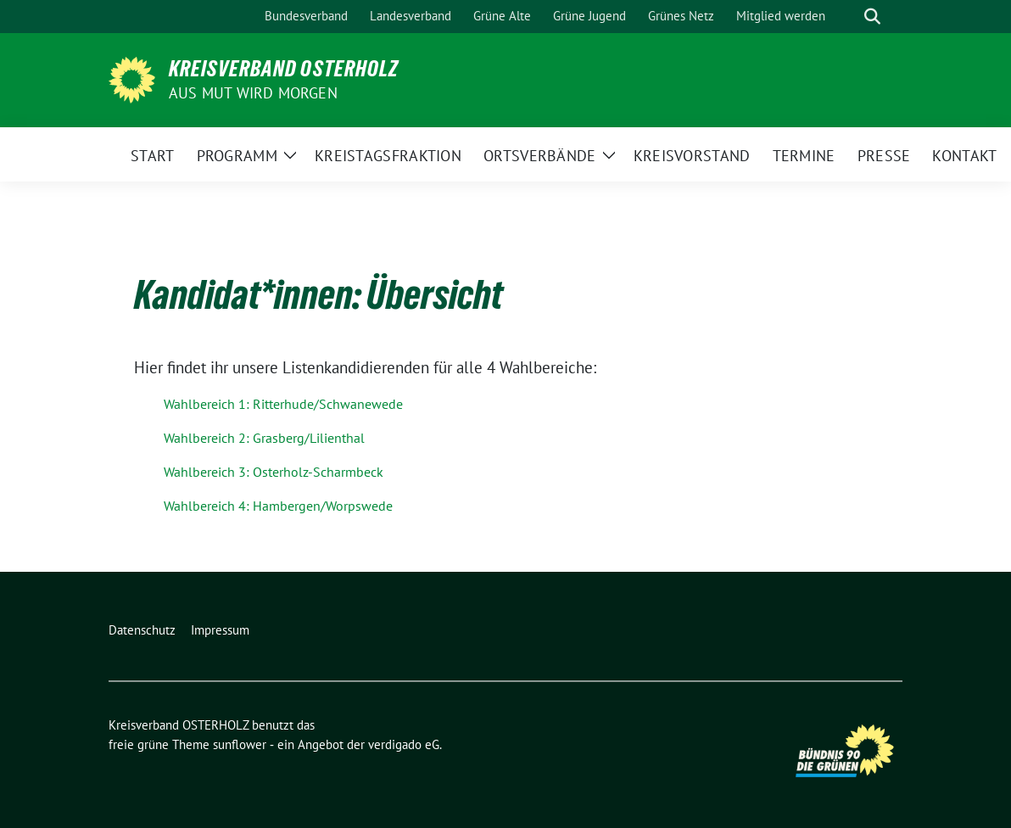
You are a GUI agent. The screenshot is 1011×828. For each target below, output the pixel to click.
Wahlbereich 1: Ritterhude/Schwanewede (283, 403)
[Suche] (848, 16)
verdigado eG (403, 744)
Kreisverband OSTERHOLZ (284, 68)
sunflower (239, 744)
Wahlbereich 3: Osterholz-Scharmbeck (273, 471)
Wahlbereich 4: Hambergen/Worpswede (278, 505)
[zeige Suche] (872, 16)
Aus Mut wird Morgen (253, 93)
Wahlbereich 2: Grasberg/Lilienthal (264, 437)
